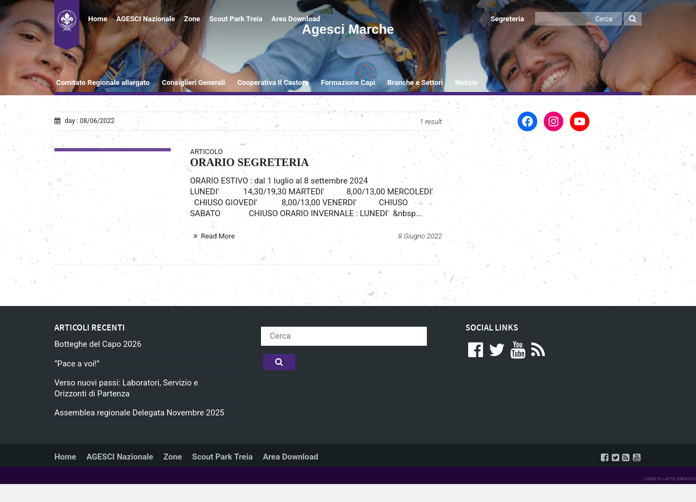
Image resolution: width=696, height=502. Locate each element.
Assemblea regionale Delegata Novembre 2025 (139, 413)
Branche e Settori (415, 82)
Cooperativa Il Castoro (273, 82)
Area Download (295, 19)
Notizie (466, 82)
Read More (217, 236)
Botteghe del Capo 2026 (97, 344)
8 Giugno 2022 (420, 236)
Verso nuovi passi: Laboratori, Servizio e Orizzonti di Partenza (126, 388)
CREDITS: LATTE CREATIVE (670, 478)
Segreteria (507, 19)
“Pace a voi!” (77, 364)
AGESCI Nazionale (145, 19)
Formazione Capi (348, 82)
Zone (192, 19)
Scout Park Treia (236, 19)
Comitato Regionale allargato (103, 82)
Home (97, 19)
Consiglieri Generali (193, 82)
